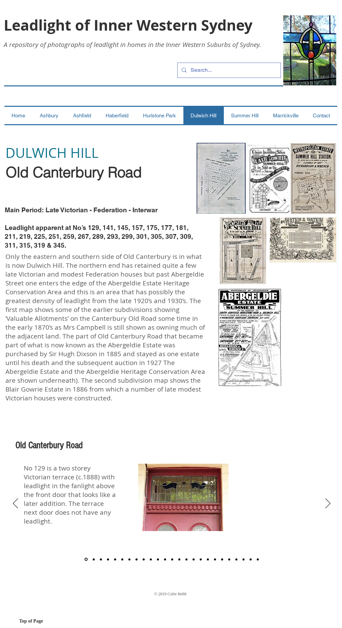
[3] (101, 559)
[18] (208, 559)
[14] (179, 559)
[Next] (327, 503)
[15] (186, 559)
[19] (215, 559)
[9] (144, 559)
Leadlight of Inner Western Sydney (128, 25)
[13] (172, 559)
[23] (243, 559)
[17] (201, 559)
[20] (222, 559)
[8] (137, 559)
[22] (236, 559)
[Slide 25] (258, 559)
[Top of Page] (43, 621)
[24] (251, 559)
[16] (194, 559)
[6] (122, 559)
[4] (108, 559)
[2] (94, 559)
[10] (151, 559)
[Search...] (228, 70)
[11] (158, 559)
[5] (115, 559)
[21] (229, 559)
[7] (129, 559)
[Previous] (15, 503)
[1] (86, 559)
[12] (165, 559)
